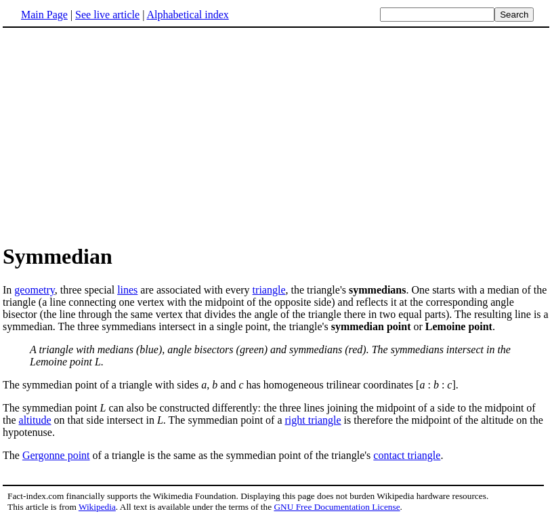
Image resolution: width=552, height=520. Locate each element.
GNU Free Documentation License (337, 507)
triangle (269, 290)
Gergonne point (56, 455)
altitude (35, 420)
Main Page (44, 14)
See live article (107, 14)
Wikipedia (97, 507)
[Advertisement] (276, 135)
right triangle (313, 420)
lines (127, 290)
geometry (34, 290)
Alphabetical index (187, 14)
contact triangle (406, 455)
